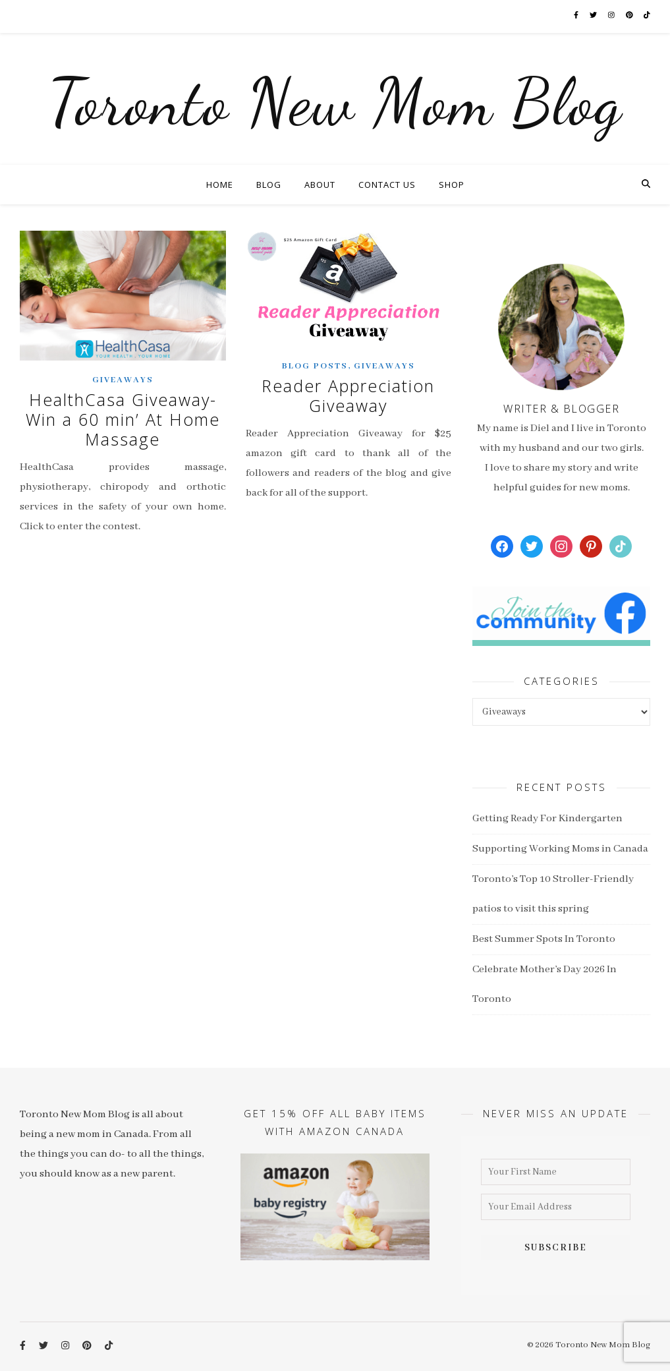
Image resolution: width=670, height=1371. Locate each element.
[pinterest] (636, 16)
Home (219, 184)
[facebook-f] (581, 16)
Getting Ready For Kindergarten (547, 818)
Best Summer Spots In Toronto (543, 939)
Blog (268, 184)
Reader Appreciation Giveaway (348, 395)
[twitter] (600, 16)
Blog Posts (315, 366)
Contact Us (387, 184)
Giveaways (123, 380)
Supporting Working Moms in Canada (560, 849)
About (319, 184)
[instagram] (618, 16)
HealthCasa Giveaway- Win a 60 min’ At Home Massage (123, 419)
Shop (451, 184)
